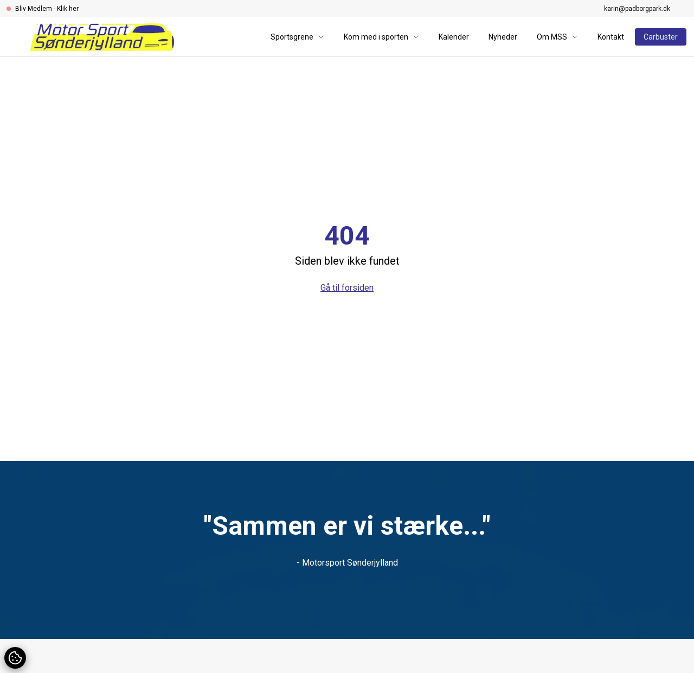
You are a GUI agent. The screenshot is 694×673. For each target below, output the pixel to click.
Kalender (454, 37)
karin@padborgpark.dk (637, 8)
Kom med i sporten (381, 37)
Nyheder (503, 37)
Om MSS (557, 37)
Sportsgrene (297, 37)
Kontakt (610, 37)
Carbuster (661, 37)
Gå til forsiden (347, 288)
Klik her (68, 8)
